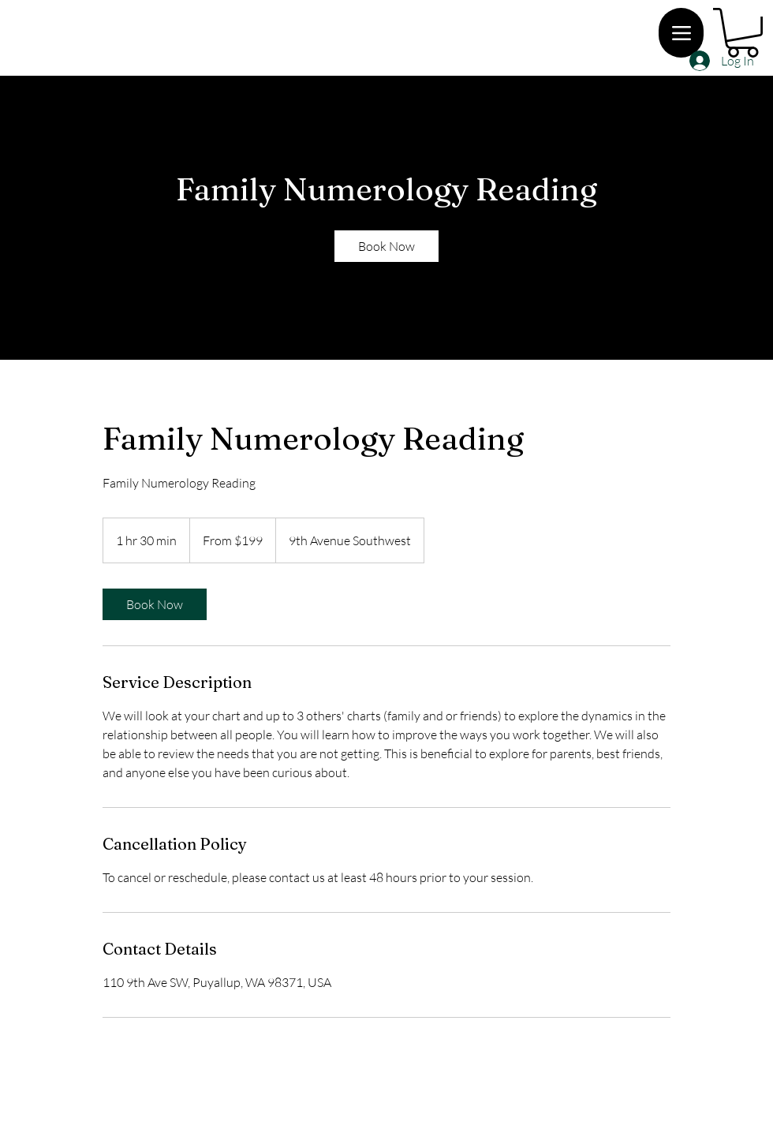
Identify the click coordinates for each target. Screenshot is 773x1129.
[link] (386, 246)
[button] (742, 33)
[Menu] (681, 33)
